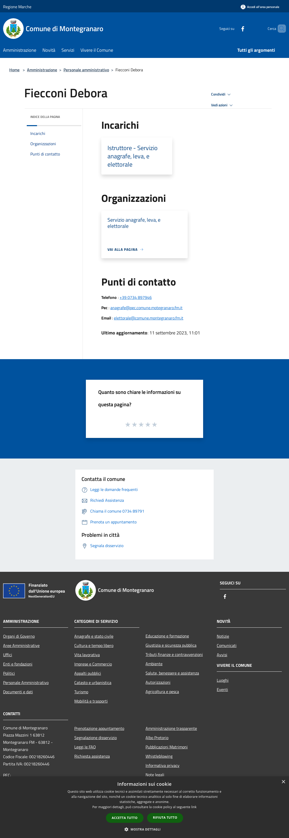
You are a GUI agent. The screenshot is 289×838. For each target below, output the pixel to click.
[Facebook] (234, 28)
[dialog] (144, 807)
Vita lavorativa (87, 655)
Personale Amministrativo (26, 682)
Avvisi (222, 655)
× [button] (283, 782)
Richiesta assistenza (92, 756)
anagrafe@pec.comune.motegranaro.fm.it (146, 308)
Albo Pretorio (157, 738)
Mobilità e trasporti (91, 701)
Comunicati (227, 645)
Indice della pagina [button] (45, 116)
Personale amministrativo (86, 70)
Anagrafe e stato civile (93, 636)
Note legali (155, 775)
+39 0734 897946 (136, 297)
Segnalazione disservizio (95, 738)
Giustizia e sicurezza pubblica (171, 645)
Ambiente (154, 664)
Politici (9, 673)
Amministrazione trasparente (171, 728)
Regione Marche (17, 7)
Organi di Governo (19, 636)
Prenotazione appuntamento (99, 728)
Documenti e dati (18, 692)
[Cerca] (280, 28)
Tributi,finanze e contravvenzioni (174, 654)
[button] (144, 829)
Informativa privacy (162, 765)
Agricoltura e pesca (162, 691)
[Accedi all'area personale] (260, 7)
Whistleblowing (159, 756)
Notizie (223, 636)
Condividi (221, 94)
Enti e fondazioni (17, 664)
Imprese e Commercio (93, 664)
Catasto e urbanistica (92, 682)
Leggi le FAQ (85, 747)
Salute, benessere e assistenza (172, 673)
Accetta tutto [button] (125, 818)
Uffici (7, 655)
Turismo (81, 692)
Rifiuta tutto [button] (165, 817)
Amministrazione (42, 70)
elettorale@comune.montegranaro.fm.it (148, 318)
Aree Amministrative (21, 645)
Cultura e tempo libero (93, 645)
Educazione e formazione (167, 636)
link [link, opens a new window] (194, 807)
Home (14, 70)
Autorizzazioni (158, 682)
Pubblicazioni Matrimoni (167, 747)
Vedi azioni (222, 105)
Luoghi (223, 680)
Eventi (222, 689)
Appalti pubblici (87, 673)
